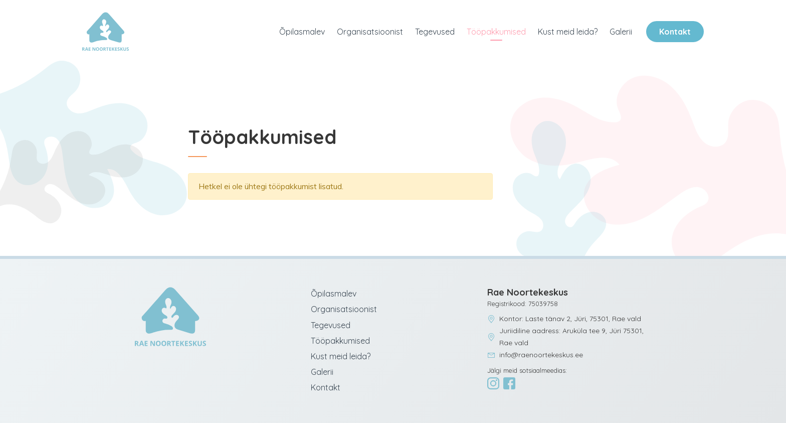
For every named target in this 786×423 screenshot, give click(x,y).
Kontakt (675, 32)
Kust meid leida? (568, 32)
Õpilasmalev (302, 32)
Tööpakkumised (496, 32)
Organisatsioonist (370, 32)
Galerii (621, 32)
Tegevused (435, 32)
